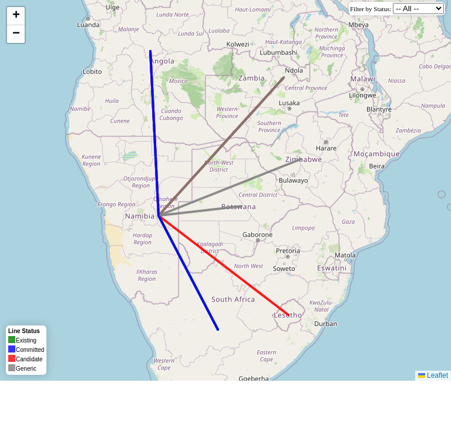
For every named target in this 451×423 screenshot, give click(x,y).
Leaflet (433, 375)
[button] (16, 16)
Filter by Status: (370, 8)
